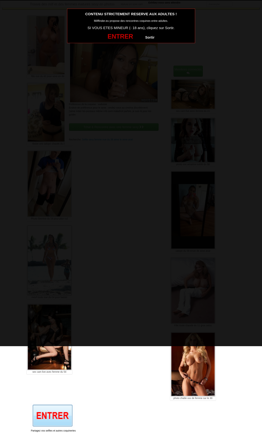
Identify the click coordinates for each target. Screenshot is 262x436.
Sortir (149, 37)
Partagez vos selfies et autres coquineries (53, 430)
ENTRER (120, 36)
